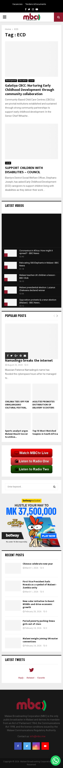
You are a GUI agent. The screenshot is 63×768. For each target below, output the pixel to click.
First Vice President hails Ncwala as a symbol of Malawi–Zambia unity (40, 585)
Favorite (41, 678)
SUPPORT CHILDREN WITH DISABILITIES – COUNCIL (24, 170)
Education (23, 81)
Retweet (30, 678)
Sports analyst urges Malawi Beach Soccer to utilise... (16, 434)
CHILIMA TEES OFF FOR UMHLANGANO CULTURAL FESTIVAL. (17, 405)
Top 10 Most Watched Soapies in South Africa (45, 432)
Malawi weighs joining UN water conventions (40, 640)
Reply (21, 678)
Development (11, 81)
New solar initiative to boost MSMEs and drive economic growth (38, 604)
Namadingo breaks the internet (29, 360)
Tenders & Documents (35, 4)
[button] (56, 760)
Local (31, 81)
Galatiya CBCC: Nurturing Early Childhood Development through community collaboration (29, 90)
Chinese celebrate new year (38, 564)
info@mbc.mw (38, 736)
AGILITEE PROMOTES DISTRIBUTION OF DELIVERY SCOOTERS (43, 405)
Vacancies (17, 4)
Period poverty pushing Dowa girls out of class (39, 622)
